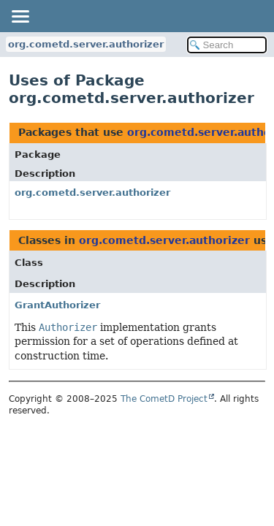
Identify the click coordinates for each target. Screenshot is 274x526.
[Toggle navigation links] (19, 16)
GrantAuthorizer (57, 305)
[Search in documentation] (227, 45)
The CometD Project (164, 399)
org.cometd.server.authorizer (86, 44)
